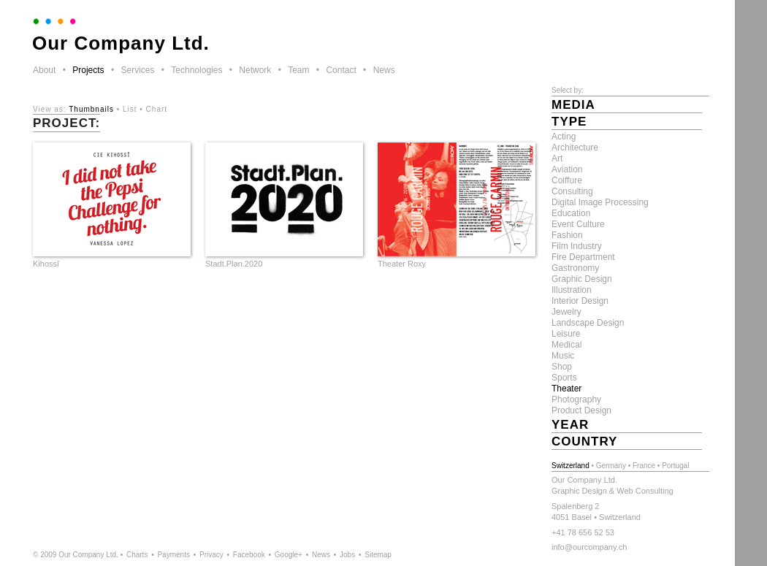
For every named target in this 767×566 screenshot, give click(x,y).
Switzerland (570, 466)
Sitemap (378, 555)
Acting (564, 136)
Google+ (288, 555)
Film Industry (577, 246)
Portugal (675, 466)
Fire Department (583, 257)
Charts (137, 555)
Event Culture (578, 224)
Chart (156, 109)
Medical (566, 345)
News (384, 70)
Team (298, 70)
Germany (611, 466)
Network (255, 70)
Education (571, 213)
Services (137, 70)
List (130, 109)
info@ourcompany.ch (589, 547)
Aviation (567, 169)
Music (563, 356)
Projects (88, 70)
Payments (173, 555)
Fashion (567, 235)
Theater (566, 388)
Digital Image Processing (600, 202)
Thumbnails (91, 109)
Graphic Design (582, 279)
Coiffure (567, 180)
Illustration (572, 290)
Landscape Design (588, 323)
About (44, 70)
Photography (576, 399)
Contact (341, 70)
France (644, 466)
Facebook (249, 555)
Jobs (347, 555)
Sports (564, 377)
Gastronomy (575, 268)
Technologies (196, 70)
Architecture (575, 147)
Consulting (572, 191)
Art (557, 158)
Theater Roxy (402, 263)
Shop (562, 367)
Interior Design (580, 301)
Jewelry (566, 312)
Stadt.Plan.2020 (233, 263)
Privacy (211, 555)
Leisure (566, 334)
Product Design (581, 410)
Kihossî (46, 263)
